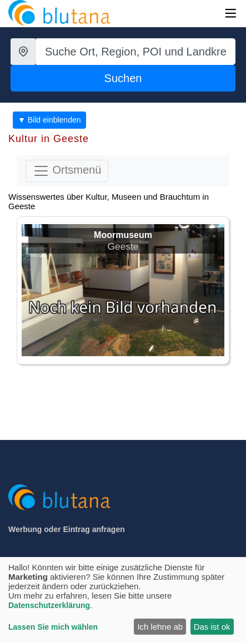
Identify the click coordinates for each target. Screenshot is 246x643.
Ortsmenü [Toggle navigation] (67, 171)
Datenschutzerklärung (49, 605)
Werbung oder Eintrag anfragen (66, 529)
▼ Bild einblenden (49, 119)
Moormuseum (123, 235)
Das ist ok (212, 626)
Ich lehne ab (160, 626)
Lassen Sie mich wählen (53, 626)
